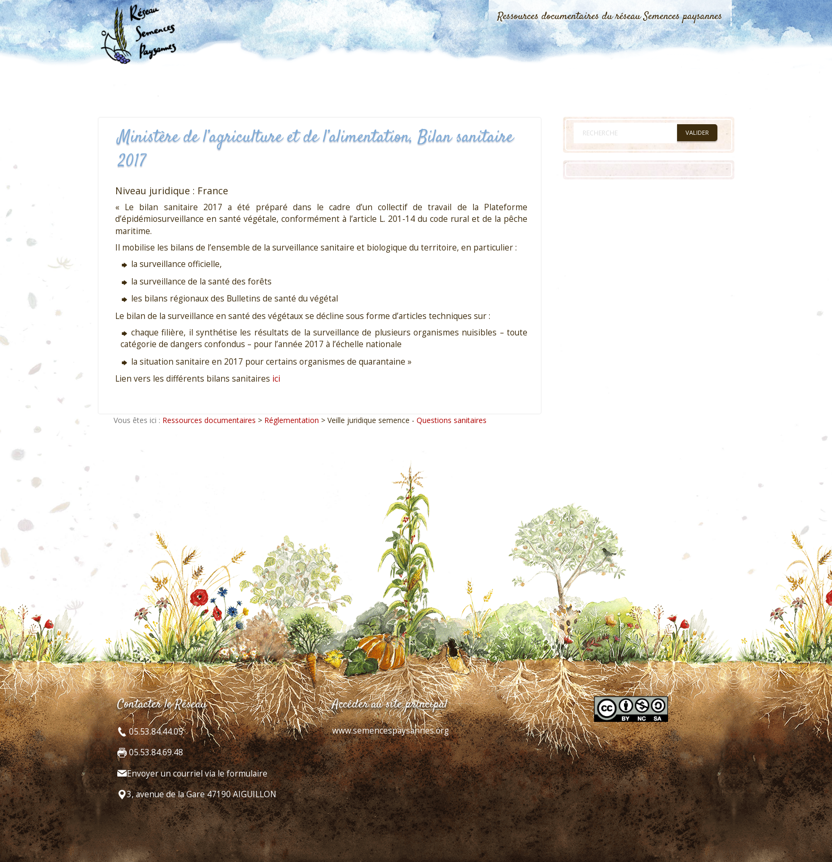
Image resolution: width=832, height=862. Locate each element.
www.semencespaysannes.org (390, 730)
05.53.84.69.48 (155, 752)
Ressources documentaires (209, 420)
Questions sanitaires (452, 420)
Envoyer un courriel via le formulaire (197, 773)
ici (276, 378)
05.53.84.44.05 (155, 731)
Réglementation (291, 420)
